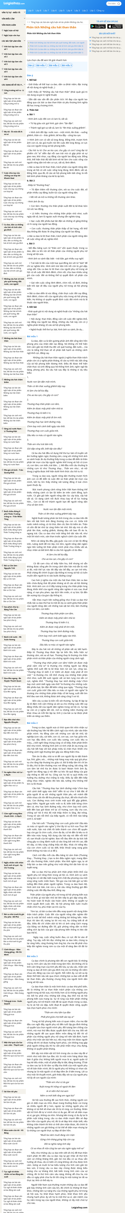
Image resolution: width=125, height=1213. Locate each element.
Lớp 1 (92, 10)
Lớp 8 (38, 10)
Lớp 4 (69, 10)
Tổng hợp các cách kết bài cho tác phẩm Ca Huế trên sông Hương (107, 44)
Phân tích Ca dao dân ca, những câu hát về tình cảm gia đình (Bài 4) (56, 49)
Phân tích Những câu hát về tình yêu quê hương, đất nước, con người (57, 43)
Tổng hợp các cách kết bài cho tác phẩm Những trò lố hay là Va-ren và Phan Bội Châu (107, 51)
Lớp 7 (46, 10)
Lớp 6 (54, 10)
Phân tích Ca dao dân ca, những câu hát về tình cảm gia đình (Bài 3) (56, 46)
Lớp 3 (77, 10)
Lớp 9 (30, 10)
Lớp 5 (61, 10)
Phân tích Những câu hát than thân (51, 27)
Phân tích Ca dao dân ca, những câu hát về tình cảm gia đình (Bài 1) (56, 52)
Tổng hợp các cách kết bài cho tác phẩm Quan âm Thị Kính (107, 37)
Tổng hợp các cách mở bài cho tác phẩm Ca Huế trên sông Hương (107, 47)
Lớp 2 (85, 10)
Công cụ (100, 10)
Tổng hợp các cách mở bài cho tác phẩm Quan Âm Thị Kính (107, 41)
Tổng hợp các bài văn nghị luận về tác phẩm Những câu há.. (57, 22)
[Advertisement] (107, 69)
